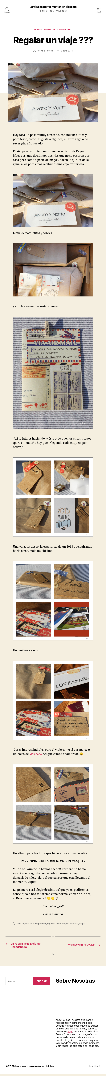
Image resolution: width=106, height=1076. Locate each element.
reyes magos (63, 924)
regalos (51, 924)
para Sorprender (38, 924)
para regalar (23, 924)
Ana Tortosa (46, 51)
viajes (84, 924)
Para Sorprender (44, 30)
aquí (70, 1033)
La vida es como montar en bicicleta (53, 7)
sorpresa (75, 924)
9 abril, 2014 (67, 51)
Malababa (36, 755)
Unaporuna (65, 30)
